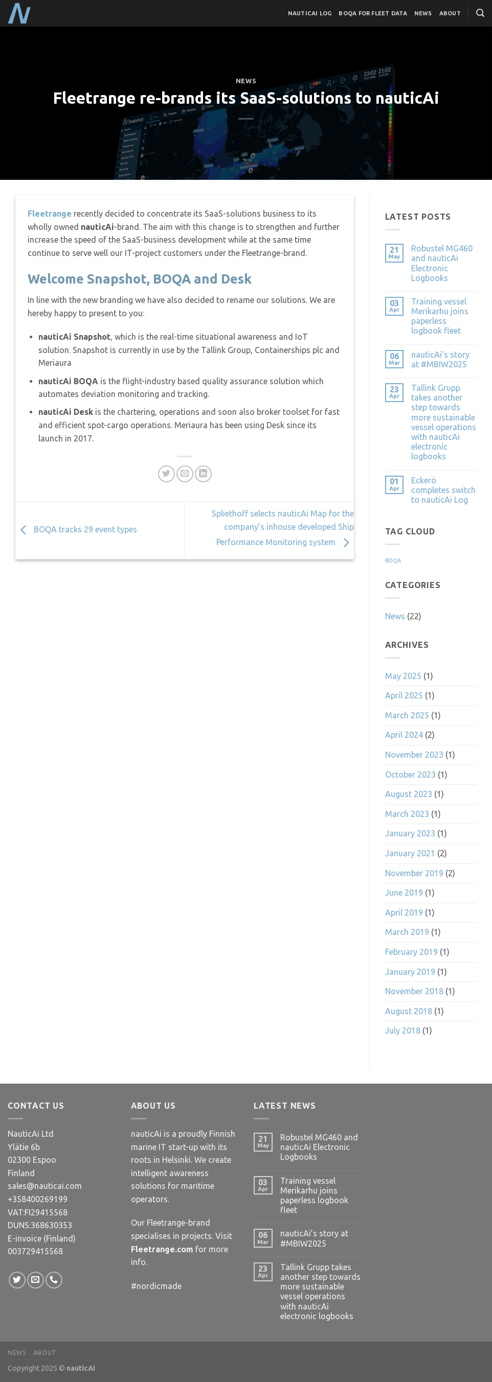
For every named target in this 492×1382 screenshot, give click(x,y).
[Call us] (54, 1280)
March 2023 (407, 813)
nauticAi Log (310, 13)
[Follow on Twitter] (17, 1280)
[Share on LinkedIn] (203, 473)
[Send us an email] (35, 1280)
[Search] (480, 13)
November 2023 (414, 754)
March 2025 (407, 715)
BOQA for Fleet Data (373, 13)
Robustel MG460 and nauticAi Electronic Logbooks (442, 263)
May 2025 (403, 676)
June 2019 (404, 892)
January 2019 (410, 971)
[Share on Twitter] (166, 473)
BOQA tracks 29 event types (76, 529)
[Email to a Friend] (184, 473)
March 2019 (407, 931)
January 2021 (410, 853)
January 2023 (410, 833)
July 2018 (402, 1030)
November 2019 (414, 873)
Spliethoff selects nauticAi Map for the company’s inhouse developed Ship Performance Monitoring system (283, 528)
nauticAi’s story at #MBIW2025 (440, 359)
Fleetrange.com (162, 1249)
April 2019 (404, 912)
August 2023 (408, 794)
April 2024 (404, 734)
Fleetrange (51, 213)
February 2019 (411, 951)
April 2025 (404, 695)
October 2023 (410, 774)
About (450, 13)
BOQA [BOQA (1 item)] (393, 560)
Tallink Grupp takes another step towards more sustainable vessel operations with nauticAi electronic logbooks (443, 422)
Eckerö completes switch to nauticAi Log (443, 490)
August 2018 (408, 1011)
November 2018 (414, 991)
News (423, 13)
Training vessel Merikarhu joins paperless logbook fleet (439, 316)
